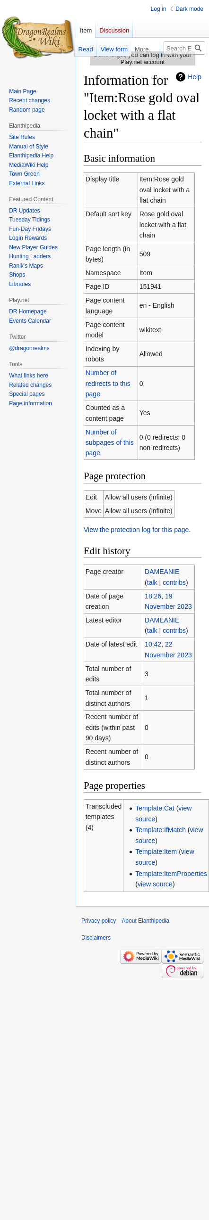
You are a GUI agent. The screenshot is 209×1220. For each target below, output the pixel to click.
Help (194, 77)
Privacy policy (98, 920)
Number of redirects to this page (108, 383)
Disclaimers (96, 937)
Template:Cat (154, 808)
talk (152, 582)
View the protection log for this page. (137, 529)
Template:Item (156, 851)
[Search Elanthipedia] (184, 48)
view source (155, 884)
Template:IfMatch (160, 830)
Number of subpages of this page (110, 442)
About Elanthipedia (145, 920)
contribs (174, 582)
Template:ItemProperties (171, 873)
